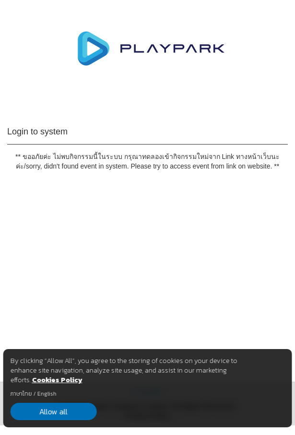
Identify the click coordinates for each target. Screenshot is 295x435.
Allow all (53, 411)
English (46, 393)
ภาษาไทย (21, 393)
